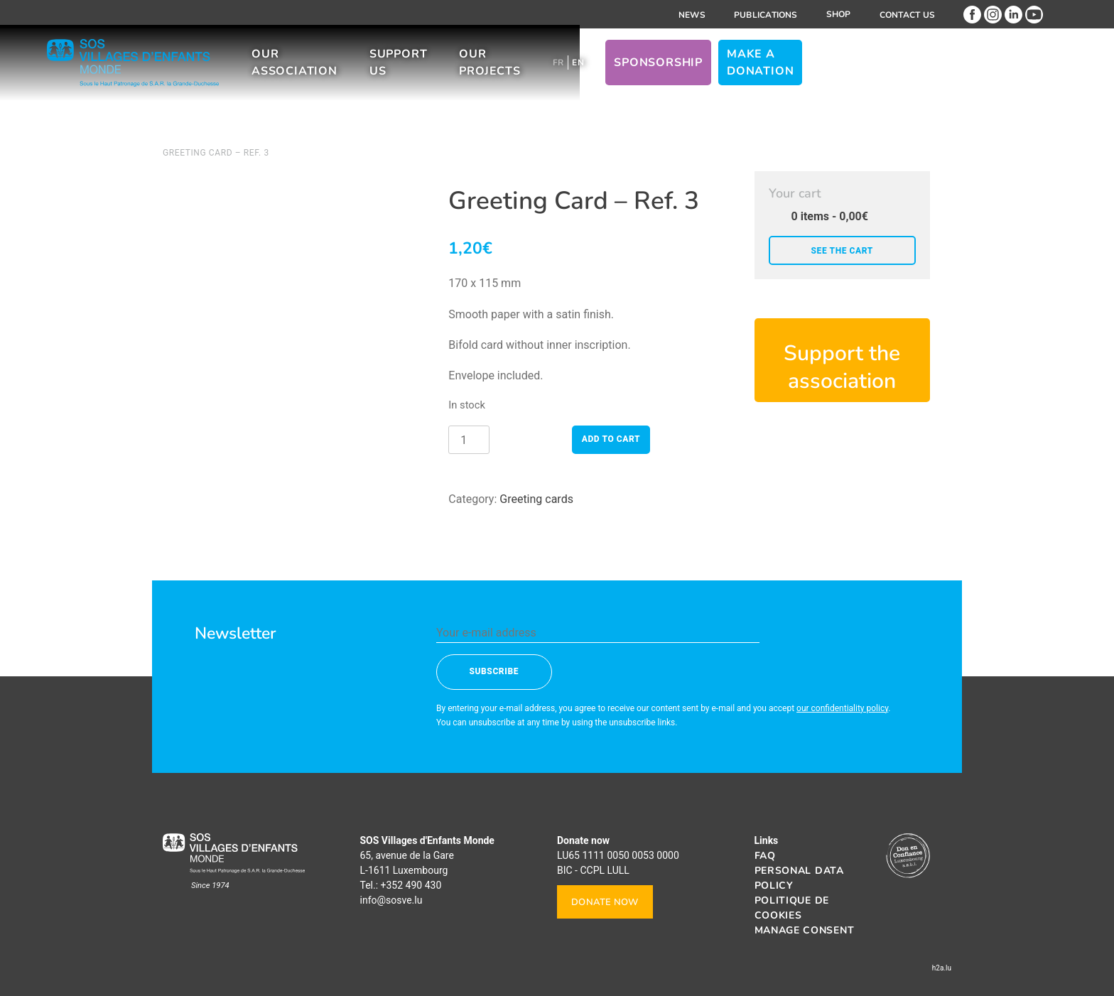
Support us (514, 70)
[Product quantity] (469, 440)
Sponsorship (814, 70)
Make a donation (942, 70)
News (691, 15)
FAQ (765, 855)
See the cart (842, 251)
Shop (838, 14)
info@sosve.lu (391, 900)
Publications (766, 15)
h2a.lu (941, 968)
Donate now (605, 902)
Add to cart (611, 439)
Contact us (907, 15)
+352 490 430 (411, 885)
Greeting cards (536, 499)
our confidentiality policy (842, 708)
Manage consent (805, 930)
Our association (384, 70)
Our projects (631, 70)
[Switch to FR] (714, 70)
